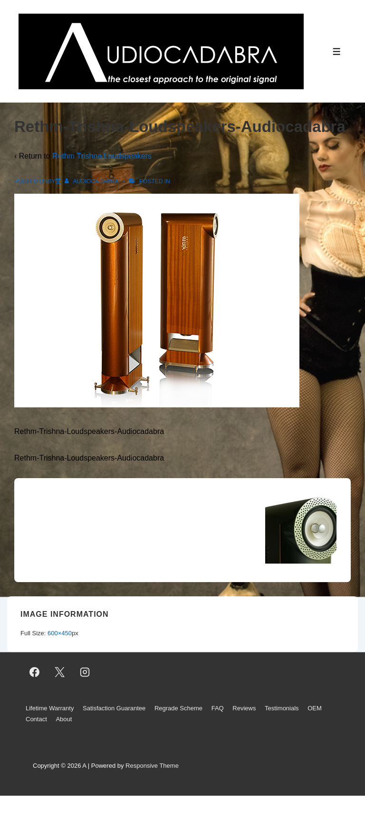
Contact (36, 719)
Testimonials (282, 708)
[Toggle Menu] (337, 51)
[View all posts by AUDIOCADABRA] (92, 181)
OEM (314, 708)
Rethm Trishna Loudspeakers (102, 156)
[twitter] (60, 672)
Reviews (244, 708)
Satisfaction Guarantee (114, 708)
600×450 (60, 633)
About (64, 719)
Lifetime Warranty (50, 708)
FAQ (217, 708)
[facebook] (35, 672)
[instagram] (85, 672)
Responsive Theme (152, 765)
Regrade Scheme (178, 708)
